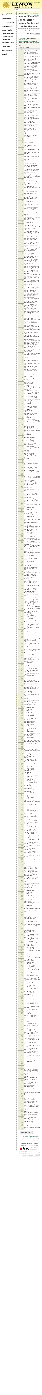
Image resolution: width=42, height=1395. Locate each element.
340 (22, 1361)
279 (22, 1164)
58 (22, 376)
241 (22, 1041)
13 (22, 117)
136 (22, 691)
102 (22, 568)
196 (22, 891)
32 (22, 215)
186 (22, 861)
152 (22, 760)
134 (22, 680)
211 (22, 940)
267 (22, 1117)
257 (22, 1086)
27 (22, 185)
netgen (22, 23)
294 (22, 1211)
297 (22, 1221)
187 (22, 863)
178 (22, 842)
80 (22, 475)
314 (22, 1284)
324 (22, 1309)
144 (22, 733)
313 (22, 1282)
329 (22, 1325)
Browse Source (8, 43)
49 (22, 320)
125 (22, 651)
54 (22, 348)
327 (22, 1320)
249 (22, 1071)
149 (22, 751)
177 (22, 840)
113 (22, 612)
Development (7, 26)
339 (22, 1360)
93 (22, 536)
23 (22, 163)
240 (22, 1039)
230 (22, 1002)
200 (22, 900)
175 (22, 827)
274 (22, 1149)
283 (22, 1176)
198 (22, 896)
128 (22, 661)
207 (22, 924)
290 (22, 1201)
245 (22, 1053)
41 (22, 270)
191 (22, 875)
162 (22, 786)
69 (22, 434)
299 (22, 1225)
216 (22, 957)
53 (22, 342)
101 (22, 565)
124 (22, 649)
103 (22, 570)
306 (22, 1255)
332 (22, 1329)
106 (22, 584)
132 (22, 677)
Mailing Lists (7, 50)
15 (22, 129)
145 (22, 737)
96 (22, 553)
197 (22, 893)
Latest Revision (23, 13)
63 (22, 408)
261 (22, 1100)
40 (22, 263)
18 (22, 144)
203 (22, 908)
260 (22, 1096)
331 (22, 1328)
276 (22, 1155)
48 (22, 314)
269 (22, 1130)
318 (22, 1292)
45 (22, 298)
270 (22, 1138)
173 (22, 818)
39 (22, 260)
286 (22, 1189)
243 (22, 1045)
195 (22, 889)
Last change (22, 38)
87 (22, 510)
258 (22, 1088)
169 (22, 806)
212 (22, 944)
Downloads (6, 19)
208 (22, 926)
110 (22, 605)
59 (22, 378)
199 (22, 898)
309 (22, 1266)
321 (22, 1301)
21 (22, 160)
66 (22, 428)
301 (22, 1234)
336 (22, 1349)
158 (22, 775)
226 (22, 987)
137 (22, 698)
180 (22, 850)
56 (22, 362)
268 (22, 1123)
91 (22, 525)
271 (22, 1140)
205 (22, 921)
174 (22, 820)
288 (22, 1196)
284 (22, 1178)
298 (22, 1223)
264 (22, 1107)
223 (22, 977)
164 (22, 790)
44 (22, 291)
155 (22, 766)
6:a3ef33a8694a (23, 41)
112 (22, 610)
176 (22, 834)
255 (22, 1082)
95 (22, 551)
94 (22, 543)
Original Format (33, 1384)
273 (22, 1147)
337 (22, 1351)
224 (22, 979)
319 (22, 1293)
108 (22, 591)
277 (22, 1156)
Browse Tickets (8, 33)
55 (22, 355)
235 (22, 1021)
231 (22, 1009)
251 (22, 1075)
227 (22, 989)
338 (22, 1353)
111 (22, 606)
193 (22, 882)
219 (22, 962)
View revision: (30, 33)
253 (22, 1079)
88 (22, 520)
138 (22, 705)
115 (22, 615)
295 (22, 1213)
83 (22, 490)
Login (7, 2)
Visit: (29, 36)
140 (22, 715)
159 (22, 779)
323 (22, 1307)
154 (22, 764)
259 (22, 1095)
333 (22, 1336)
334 (22, 1343)
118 (22, 624)
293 (22, 1209)
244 (22, 1046)
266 (22, 1116)
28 (22, 187)
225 (22, 984)
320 (22, 1294)
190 (22, 873)
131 (22, 676)
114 (22, 614)
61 (22, 392)
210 (22, 937)
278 (22, 1160)
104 (22, 571)
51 (22, 333)
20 (22, 158)
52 (22, 340)
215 (22, 953)
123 (22, 645)
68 (22, 432)
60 (22, 385)
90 (22, 524)
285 (22, 1180)
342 (22, 1366)
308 (22, 1262)
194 (22, 884)
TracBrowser (33, 1374)
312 (22, 1278)
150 (22, 753)
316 (22, 1288)
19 (22, 151)
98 (22, 556)
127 (22, 660)
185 (22, 859)
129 (22, 670)
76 (22, 456)
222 (22, 975)
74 (22, 449)
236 (22, 1025)
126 (22, 653)
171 (22, 811)
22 (22, 161)
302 (22, 1236)
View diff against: (32, 30)
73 (22, 447)
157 (22, 769)
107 (22, 585)
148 (22, 747)
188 (22, 865)
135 (22, 687)
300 (22, 1227)
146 (22, 743)
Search (4, 54)
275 (22, 1153)
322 (22, 1303)
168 (22, 802)
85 (22, 501)
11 (22, 109)
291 (22, 1205)
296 (22, 1214)
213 (22, 946)
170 (22, 807)
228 (22, 996)
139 (22, 708)
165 (22, 792)
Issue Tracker (7, 30)
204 (22, 915)
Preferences (15, 2)
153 (22, 762)
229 (22, 998)
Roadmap (6, 39)
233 (22, 1014)
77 (22, 457)
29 (22, 194)
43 (22, 284)
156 (22, 767)
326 (22, 1318)
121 (22, 641)
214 (22, 949)
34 (22, 227)
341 (22, 1363)
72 (22, 446)
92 (22, 529)
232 (22, 1011)
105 (22, 578)
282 (22, 1173)
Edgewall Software (26, 1391)
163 (22, 788)
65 (22, 423)
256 (22, 1084)
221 (22, 971)
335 (22, 1345)
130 (22, 672)
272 (22, 1145)
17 (22, 137)
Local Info (6, 46)
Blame (28, 15)
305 (22, 1253)
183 (22, 855)
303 (22, 1245)
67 (22, 430)
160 (22, 781)
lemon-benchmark (29, 16)
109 (22, 598)
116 (22, 621)
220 (22, 964)
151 (22, 756)
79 (22, 468)
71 (22, 439)
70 (22, 435)
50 (22, 326)
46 (22, 300)
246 (22, 1060)
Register (22, 2)
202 (22, 903)
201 (22, 902)
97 (22, 555)
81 (22, 482)
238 (22, 1034)
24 (22, 170)
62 (22, 399)
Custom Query (8, 36)
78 (22, 461)
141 (22, 719)
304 (22, 1246)
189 (22, 866)
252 (22, 1077)
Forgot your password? (33, 2)
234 (22, 1018)
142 (22, 721)
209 (22, 933)
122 (22, 643)
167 (22, 801)
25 (22, 171)
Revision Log (35, 15)
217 (22, 958)
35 (22, 234)
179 (22, 848)
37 (22, 248)
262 (22, 1104)
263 (22, 1106)
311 (22, 1273)
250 (22, 1073)
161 (22, 785)
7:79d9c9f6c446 (27, 26)
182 (22, 853)
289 (22, 1198)
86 (22, 503)
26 (22, 178)
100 (22, 561)
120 (22, 638)
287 (22, 1192)
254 (22, 1080)
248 (22, 1066)
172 (22, 816)
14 (22, 123)
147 (22, 745)
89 (22, 522)
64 (22, 414)
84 (22, 499)
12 (22, 115)
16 (22, 130)
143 (22, 729)
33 (22, 222)
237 (22, 1028)
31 (22, 208)
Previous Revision (12, 13)
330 (22, 1327)
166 (22, 799)
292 (22, 1207)
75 (22, 452)
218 (22, 960)
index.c (32, 23)
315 (22, 1286)
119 (22, 631)
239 (22, 1037)
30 (22, 201)
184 (22, 857)
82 (22, 483)
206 (22, 922)
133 (22, 679)
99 (22, 560)
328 (22, 1321)
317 (22, 1290)
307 (22, 1259)
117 (22, 622)
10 (22, 102)
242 (22, 1043)
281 (22, 1169)
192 (22, 879)
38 (22, 253)
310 (22, 1270)
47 (22, 307)
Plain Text (23, 1384)
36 (22, 241)
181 (22, 851)
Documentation (8, 22)
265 (22, 1114)
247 (22, 1064)
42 (22, 277)
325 (22, 1311)
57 (22, 369)
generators (26, 19)
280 (22, 1167)
